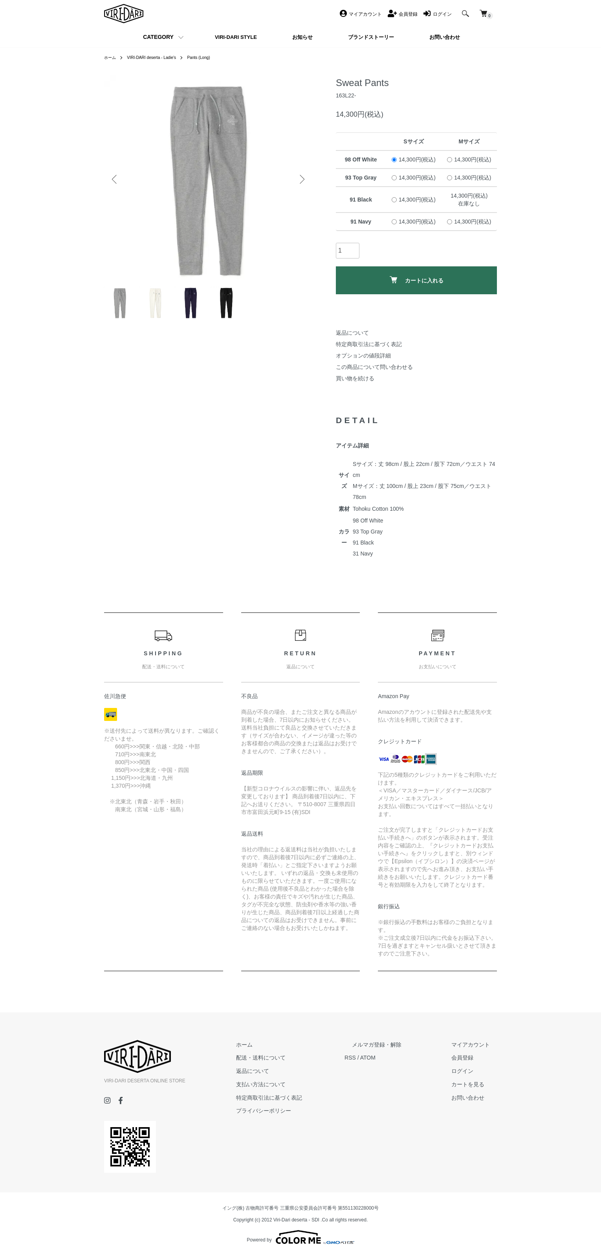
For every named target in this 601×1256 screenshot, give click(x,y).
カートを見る (474, 1084)
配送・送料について (297, 1057)
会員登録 (469, 1057)
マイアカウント (477, 1044)
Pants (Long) (211, 57)
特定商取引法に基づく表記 (369, 344)
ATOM (397, 1057)
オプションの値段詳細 (363, 355)
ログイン (469, 1071)
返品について (352, 333)
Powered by (300, 1237)
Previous (116, 179)
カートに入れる (416, 280)
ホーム (111, 57)
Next (300, 179)
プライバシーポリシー (299, 1110)
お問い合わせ (474, 1098)
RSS (379, 1057)
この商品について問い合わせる (374, 367)
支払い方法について (297, 1084)
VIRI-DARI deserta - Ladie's (158, 57)
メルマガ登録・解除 (398, 1044)
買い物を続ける (355, 378)
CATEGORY (158, 37)
